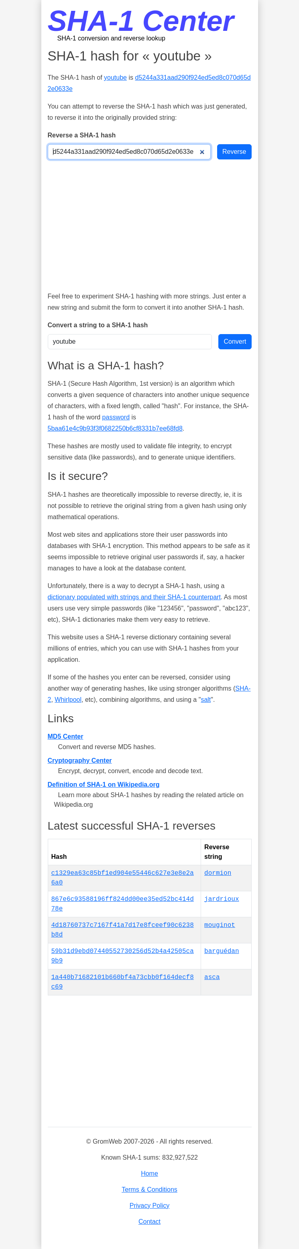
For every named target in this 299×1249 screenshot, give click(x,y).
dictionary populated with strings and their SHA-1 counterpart (134, 597)
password (116, 417)
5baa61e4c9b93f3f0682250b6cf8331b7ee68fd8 (115, 428)
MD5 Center (65, 736)
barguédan (221, 951)
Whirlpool (68, 699)
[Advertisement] (150, 225)
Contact (149, 1221)
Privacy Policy (150, 1205)
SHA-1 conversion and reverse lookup (111, 38)
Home (149, 1173)
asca (212, 977)
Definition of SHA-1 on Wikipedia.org (104, 784)
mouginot (219, 925)
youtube (115, 77)
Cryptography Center (80, 760)
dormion (217, 873)
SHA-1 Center (141, 21)
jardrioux (221, 899)
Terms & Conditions (149, 1189)
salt (206, 699)
